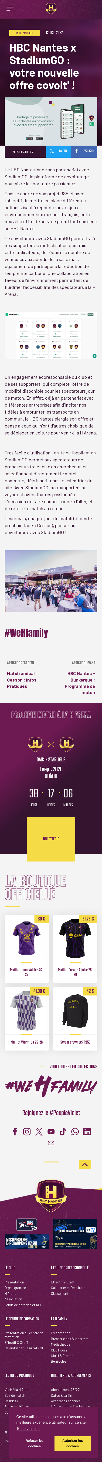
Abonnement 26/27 (65, 1389)
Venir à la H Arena (17, 1389)
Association (13, 1299)
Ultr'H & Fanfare (63, 1356)
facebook (84, 150)
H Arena (10, 1293)
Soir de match (15, 1395)
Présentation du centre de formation (24, 1335)
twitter (59, 150)
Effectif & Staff (63, 1282)
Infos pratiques (24, 33)
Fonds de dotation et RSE (23, 1305)
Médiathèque (60, 1344)
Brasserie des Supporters (69, 1339)
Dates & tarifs (61, 1395)
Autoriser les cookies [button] (72, 1443)
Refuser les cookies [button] (34, 1443)
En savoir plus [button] (29, 1429)
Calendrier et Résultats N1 (24, 1348)
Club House (59, 1350)
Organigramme (15, 1288)
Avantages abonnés (66, 1401)
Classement (59, 1293)
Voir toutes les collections (73, 1067)
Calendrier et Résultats (68, 1288)
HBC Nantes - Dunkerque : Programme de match (74, 678)
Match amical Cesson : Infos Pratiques (28, 675)
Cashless (11, 1401)
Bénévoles (58, 1361)
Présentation (14, 1282)
